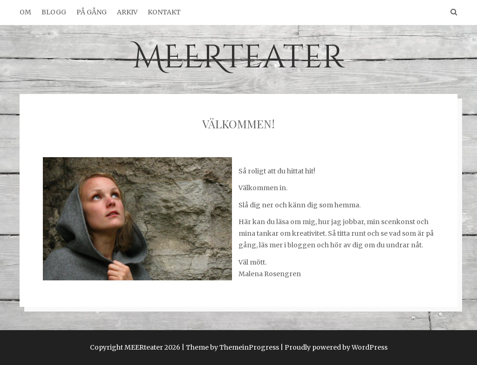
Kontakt (164, 12)
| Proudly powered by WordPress (334, 347)
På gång (91, 12)
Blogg (53, 12)
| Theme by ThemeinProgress (230, 347)
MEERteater (238, 58)
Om (25, 12)
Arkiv (127, 12)
